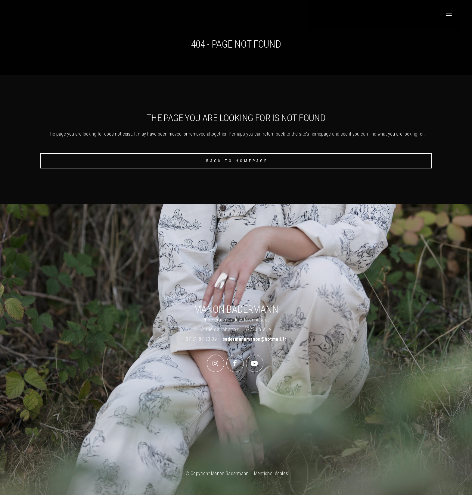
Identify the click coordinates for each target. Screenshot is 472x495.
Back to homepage (237, 160)
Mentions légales (271, 473)
